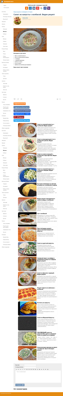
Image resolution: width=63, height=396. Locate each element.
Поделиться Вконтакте (21, 107)
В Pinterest (20, 117)
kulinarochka (25, 17)
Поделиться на (22, 114)
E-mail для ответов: (19, 367)
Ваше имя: (17, 365)
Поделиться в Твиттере (21, 120)
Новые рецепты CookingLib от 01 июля (23, 12)
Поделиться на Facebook (22, 110)
